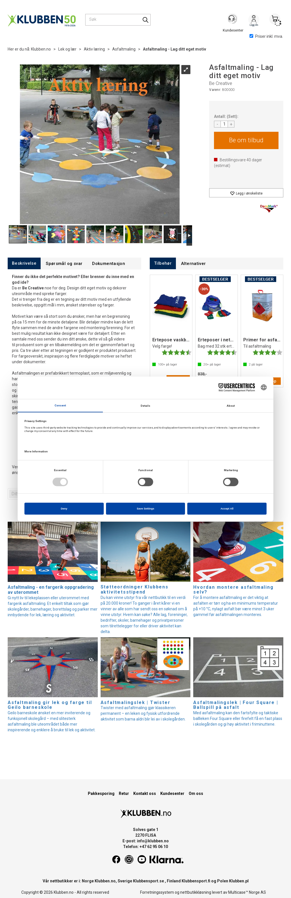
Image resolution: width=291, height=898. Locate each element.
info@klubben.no (153, 841)
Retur (124, 793)
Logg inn (254, 20)
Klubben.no (41, 49)
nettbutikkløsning (195, 892)
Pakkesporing (101, 793)
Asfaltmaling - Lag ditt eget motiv (174, 49)
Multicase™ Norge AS (247, 892)
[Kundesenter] (233, 19)
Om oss (196, 793)
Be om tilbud (246, 140)
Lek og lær (67, 49)
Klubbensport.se (148, 881)
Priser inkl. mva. (266, 36)
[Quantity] (224, 124)
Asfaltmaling (124, 49)
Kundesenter (172, 793)
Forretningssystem (157, 892)
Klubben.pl (239, 881)
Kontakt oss (144, 793)
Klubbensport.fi (196, 881)
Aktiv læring (94, 49)
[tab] (24, 263)
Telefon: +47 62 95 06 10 (145, 846)
